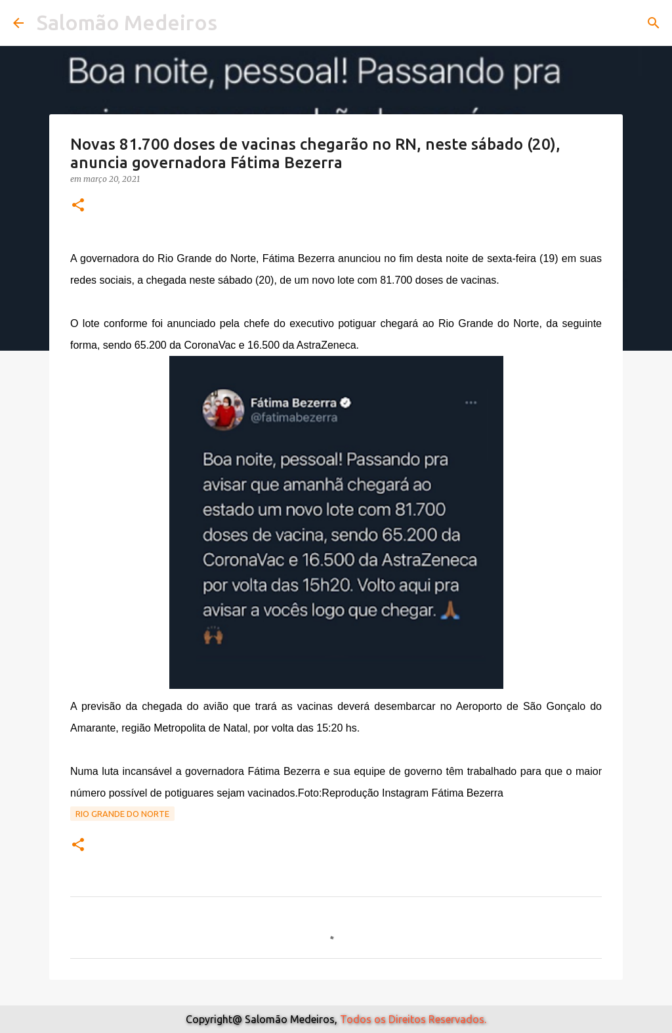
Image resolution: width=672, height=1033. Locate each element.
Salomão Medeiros (127, 22)
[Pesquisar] (654, 23)
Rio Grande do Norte (122, 813)
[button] (78, 206)
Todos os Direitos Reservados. (413, 1019)
